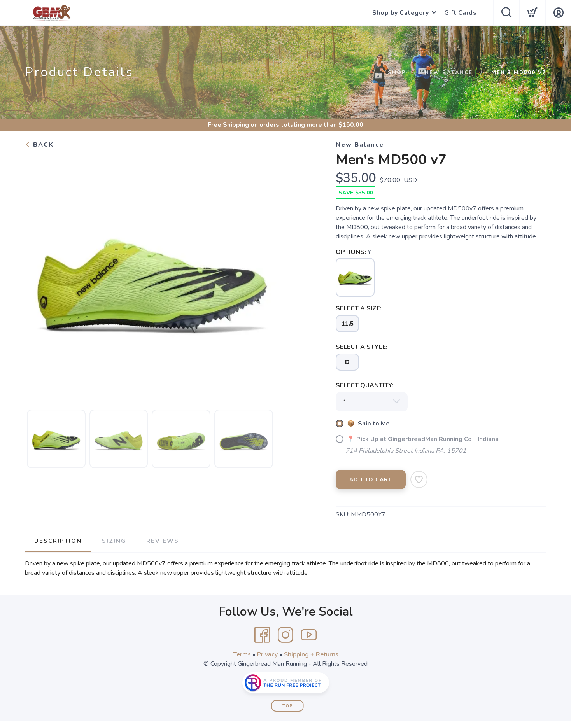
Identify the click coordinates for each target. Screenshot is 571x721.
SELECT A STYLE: (361, 347)
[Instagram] (285, 635)
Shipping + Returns (311, 654)
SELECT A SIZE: (359, 308)
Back (39, 144)
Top (287, 706)
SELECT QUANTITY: (364, 385)
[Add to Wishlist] (418, 479)
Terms (242, 654)
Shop (397, 72)
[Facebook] (262, 635)
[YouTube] (309, 635)
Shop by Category (400, 13)
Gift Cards (460, 13)
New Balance (449, 72)
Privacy (267, 654)
